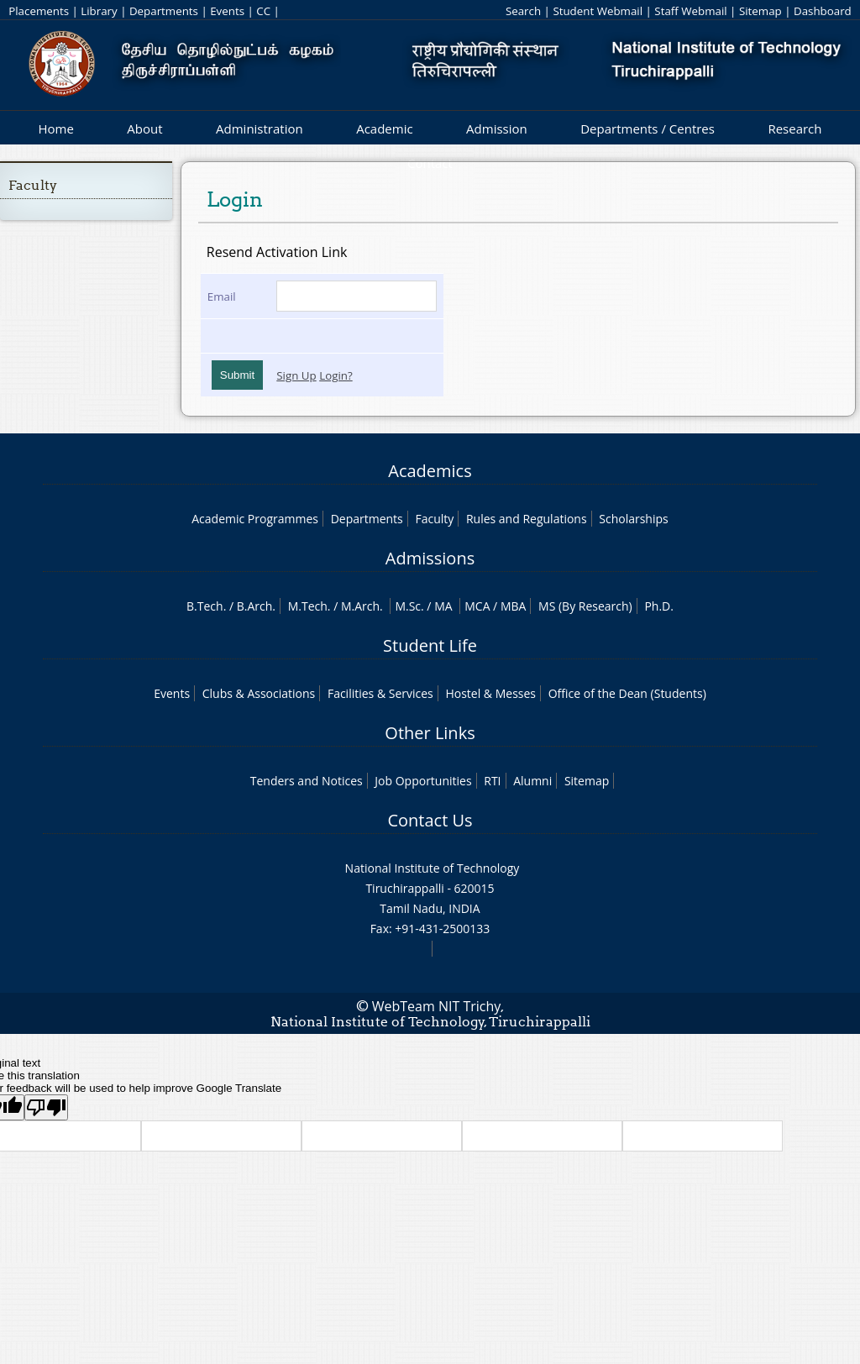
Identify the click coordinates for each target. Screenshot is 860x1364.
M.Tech (308, 606)
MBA (514, 606)
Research (794, 128)
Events (227, 10)
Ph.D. (659, 606)
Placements (38, 10)
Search (523, 10)
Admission (496, 128)
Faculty (32, 185)
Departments (163, 10)
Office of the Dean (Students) (627, 693)
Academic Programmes (254, 519)
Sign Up (296, 375)
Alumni (532, 781)
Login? (336, 375)
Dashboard (823, 10)
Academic (384, 128)
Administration (259, 128)
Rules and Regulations (526, 519)
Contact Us (429, 820)
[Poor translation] (46, 1107)
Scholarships (633, 519)
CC (263, 10)
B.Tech (204, 606)
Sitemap (760, 10)
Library (99, 10)
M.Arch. (362, 606)
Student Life (430, 645)
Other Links (430, 732)
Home (55, 128)
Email (221, 296)
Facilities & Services (380, 693)
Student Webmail (597, 10)
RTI (492, 781)
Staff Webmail (690, 10)
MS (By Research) (585, 606)
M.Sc (408, 606)
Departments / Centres (647, 128)
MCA (477, 606)
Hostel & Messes (490, 693)
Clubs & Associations (259, 693)
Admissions (430, 558)
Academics (429, 470)
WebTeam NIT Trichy (436, 1006)
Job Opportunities (423, 781)
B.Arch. (256, 606)
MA (443, 606)
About (144, 128)
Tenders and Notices (306, 781)
